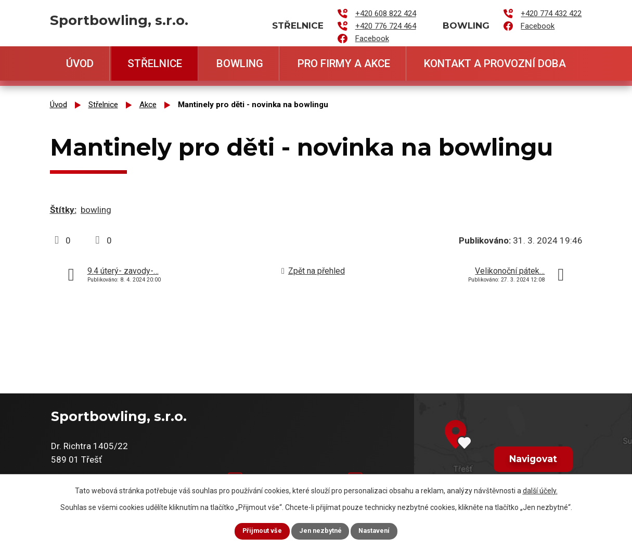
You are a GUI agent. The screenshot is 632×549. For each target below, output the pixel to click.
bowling (96, 210)
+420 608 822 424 (385, 13)
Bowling (239, 63)
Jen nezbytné (320, 530)
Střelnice (154, 63)
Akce (148, 104)
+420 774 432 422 (551, 13)
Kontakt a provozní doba (495, 63)
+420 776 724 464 (385, 26)
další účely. (540, 488)
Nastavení (384, 530)
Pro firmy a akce (344, 63)
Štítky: (63, 210)
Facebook (372, 38)
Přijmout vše (253, 530)
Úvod (80, 63)
